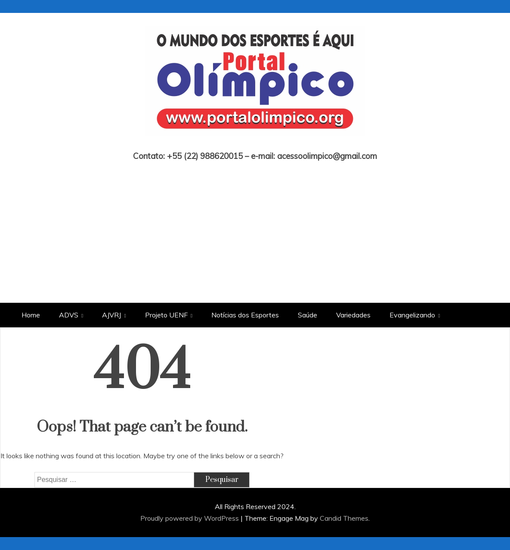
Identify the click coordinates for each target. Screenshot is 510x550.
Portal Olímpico (255, 143)
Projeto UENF (166, 315)
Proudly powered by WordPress (190, 518)
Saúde (307, 315)
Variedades (353, 315)
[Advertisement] (255, 225)
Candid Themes (344, 518)
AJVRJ (111, 315)
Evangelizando (412, 315)
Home (31, 315)
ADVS (68, 315)
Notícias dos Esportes (245, 315)
